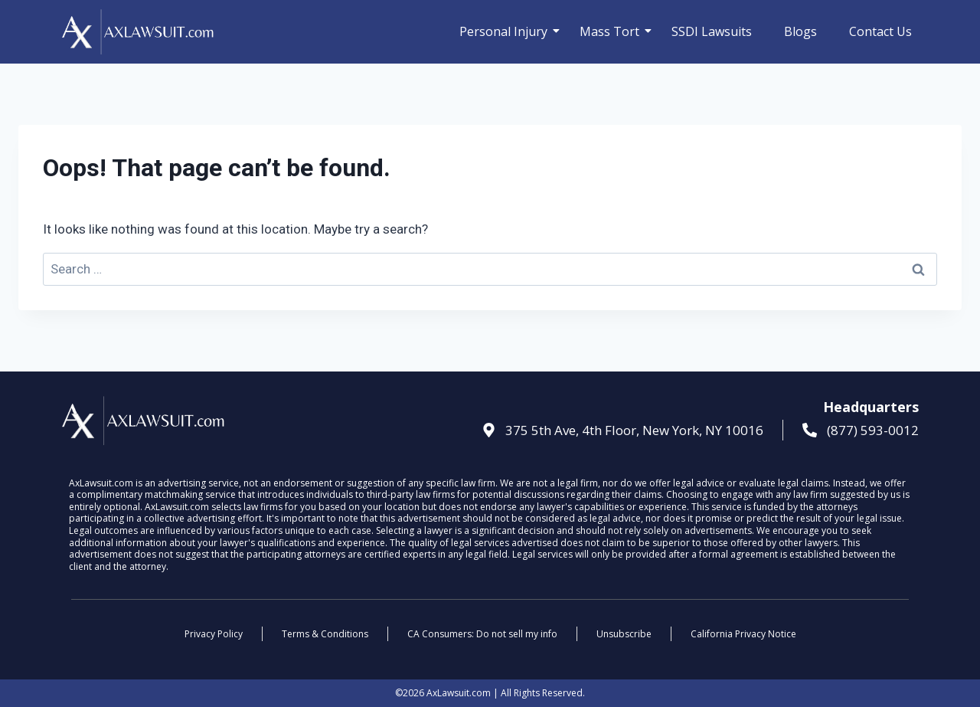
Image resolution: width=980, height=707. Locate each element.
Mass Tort (613, 31)
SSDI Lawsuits (711, 31)
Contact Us (880, 31)
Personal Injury (506, 31)
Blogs (800, 31)
